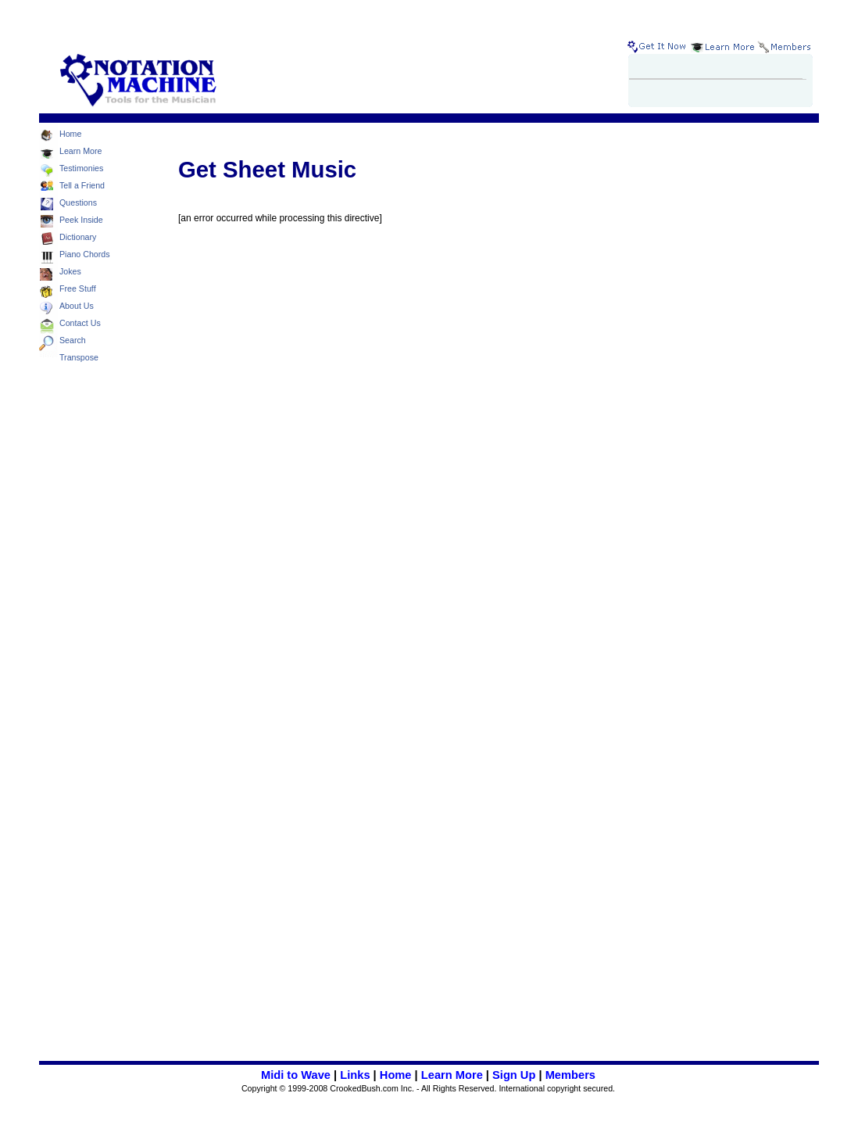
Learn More (452, 1075)
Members (570, 1075)
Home (396, 1075)
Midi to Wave (296, 1075)
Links (355, 1075)
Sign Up (513, 1075)
